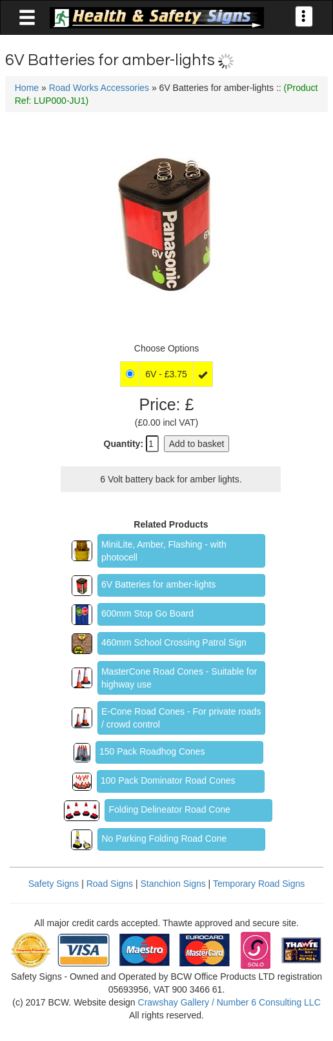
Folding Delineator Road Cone (169, 809)
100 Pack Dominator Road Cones (168, 780)
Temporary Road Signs (259, 883)
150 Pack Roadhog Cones (152, 751)
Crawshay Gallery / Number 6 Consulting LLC (229, 1002)
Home (27, 88)
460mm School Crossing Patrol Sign (174, 642)
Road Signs (109, 883)
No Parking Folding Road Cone (164, 838)
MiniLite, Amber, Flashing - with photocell (164, 550)
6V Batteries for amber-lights (158, 584)
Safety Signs (53, 883)
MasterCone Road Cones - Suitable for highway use (179, 677)
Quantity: (123, 444)
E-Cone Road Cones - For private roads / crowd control (181, 717)
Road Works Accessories (99, 88)
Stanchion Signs (173, 883)
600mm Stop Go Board (147, 613)
